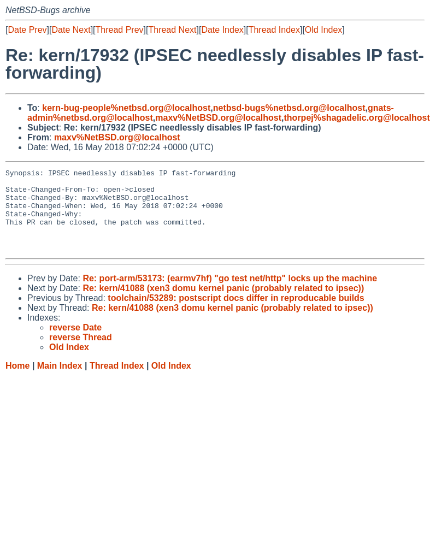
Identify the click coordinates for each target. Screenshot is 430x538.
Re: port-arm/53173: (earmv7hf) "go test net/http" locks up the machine (230, 294)
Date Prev (27, 29)
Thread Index (274, 29)
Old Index (323, 29)
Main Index (60, 382)
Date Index (222, 29)
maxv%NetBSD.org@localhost (218, 117)
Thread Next (172, 29)
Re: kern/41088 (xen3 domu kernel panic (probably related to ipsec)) (223, 304)
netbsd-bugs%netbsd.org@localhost (289, 108)
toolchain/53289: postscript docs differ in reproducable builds (236, 314)
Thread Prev (120, 29)
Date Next (70, 29)
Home (17, 382)
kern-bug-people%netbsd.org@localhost (126, 108)
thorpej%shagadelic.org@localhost (357, 117)
